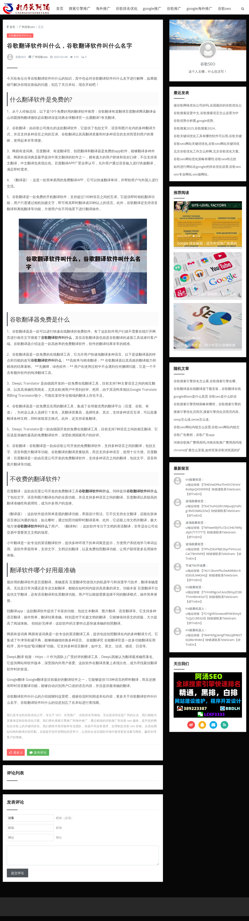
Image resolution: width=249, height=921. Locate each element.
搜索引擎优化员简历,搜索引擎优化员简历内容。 (208, 413)
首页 (59, 8)
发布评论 (38, 754)
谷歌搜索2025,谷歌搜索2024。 (196, 130)
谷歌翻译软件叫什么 (20, 37)
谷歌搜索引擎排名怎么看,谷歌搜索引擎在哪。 (206, 383)
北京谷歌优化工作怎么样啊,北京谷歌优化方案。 (208, 153)
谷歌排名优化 (127, 8)
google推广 (152, 8)
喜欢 (16, 754)
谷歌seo (224, 8)
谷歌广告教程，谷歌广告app (194, 436)
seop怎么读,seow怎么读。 (193, 421)
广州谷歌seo (27, 29)
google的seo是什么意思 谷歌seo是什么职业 (205, 398)
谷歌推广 (174, 8)
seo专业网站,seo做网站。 (192, 176)
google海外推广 (199, 8)
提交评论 (17, 877)
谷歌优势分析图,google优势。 (195, 122)
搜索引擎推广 (80, 8)
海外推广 (103, 8)
